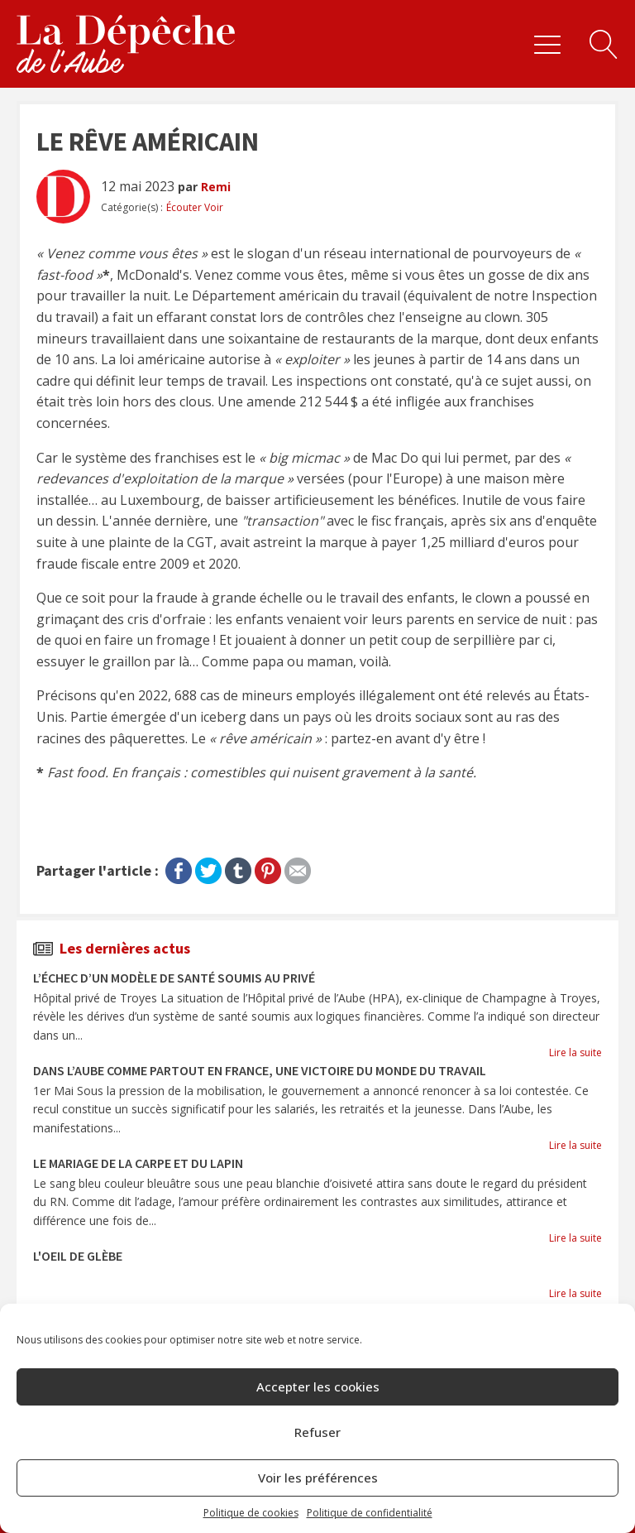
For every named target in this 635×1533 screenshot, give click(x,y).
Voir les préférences (318, 1477)
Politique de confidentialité (369, 1513)
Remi (216, 187)
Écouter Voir (194, 207)
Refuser (317, 1432)
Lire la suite (575, 1052)
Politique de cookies (250, 1513)
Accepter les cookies (318, 1386)
